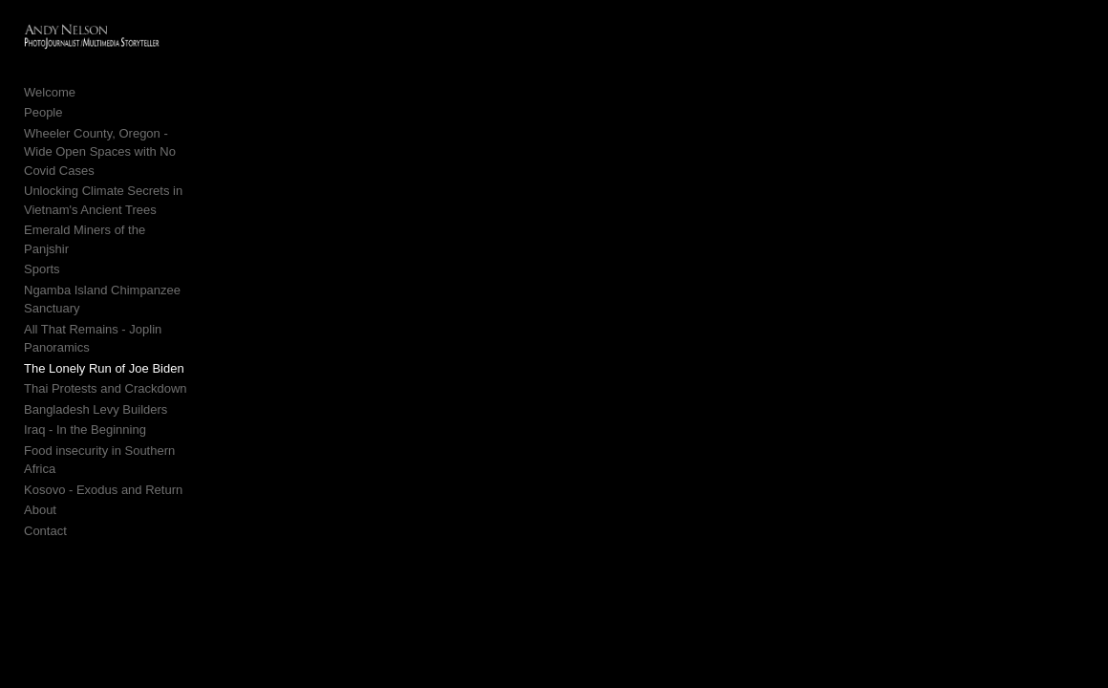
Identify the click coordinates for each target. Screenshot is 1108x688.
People (43, 120)
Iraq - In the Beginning (85, 362)
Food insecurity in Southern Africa (116, 383)
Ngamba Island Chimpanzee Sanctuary (132, 260)
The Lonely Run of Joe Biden (104, 301)
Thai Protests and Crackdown (105, 321)
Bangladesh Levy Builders (95, 342)
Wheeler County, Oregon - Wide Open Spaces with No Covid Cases (128, 150)
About (40, 425)
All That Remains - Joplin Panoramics (127, 280)
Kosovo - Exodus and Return (103, 404)
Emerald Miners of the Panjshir (109, 219)
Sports (42, 239)
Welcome (49, 100)
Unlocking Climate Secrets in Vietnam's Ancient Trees (132, 189)
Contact (45, 445)
